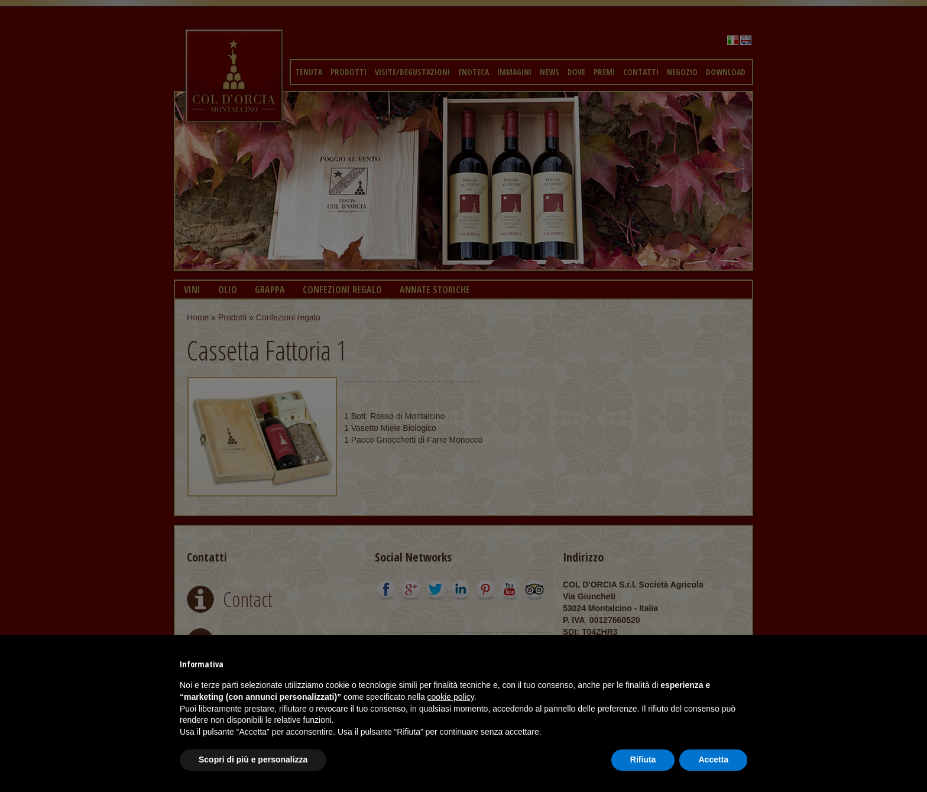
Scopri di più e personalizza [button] (253, 759)
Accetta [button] (713, 759)
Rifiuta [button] (643, 759)
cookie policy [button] (450, 697)
